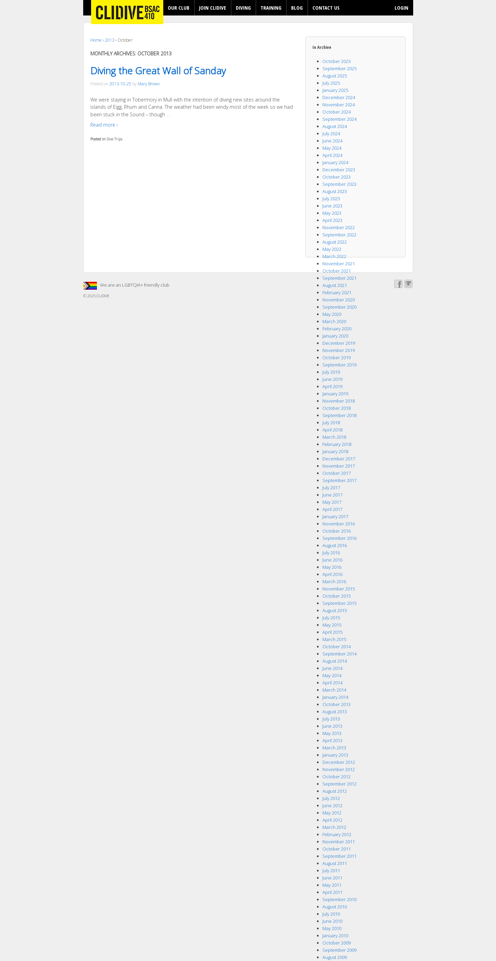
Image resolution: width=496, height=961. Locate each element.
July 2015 (331, 618)
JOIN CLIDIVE (212, 7)
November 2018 (338, 401)
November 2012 (338, 769)
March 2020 (334, 321)
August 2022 (334, 242)
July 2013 (331, 719)
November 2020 (338, 300)
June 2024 (332, 141)
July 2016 (331, 552)
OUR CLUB (178, 7)
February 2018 (336, 444)
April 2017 (332, 509)
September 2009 (339, 950)
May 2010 (331, 928)
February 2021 (336, 292)
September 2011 (339, 856)
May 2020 (331, 314)
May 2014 (331, 675)
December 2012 (338, 762)
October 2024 (336, 112)
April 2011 (332, 892)
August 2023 (334, 191)
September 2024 (339, 119)
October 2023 (336, 177)
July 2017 (331, 487)
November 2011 (338, 842)
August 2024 (334, 126)
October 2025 (336, 61)
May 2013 (331, 733)
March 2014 (334, 690)
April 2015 (332, 632)
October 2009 (336, 943)
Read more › (104, 124)
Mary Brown (149, 84)
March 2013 (334, 748)
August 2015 (334, 610)
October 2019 (336, 357)
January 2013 (335, 755)
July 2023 (331, 198)
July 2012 (331, 798)
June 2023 (332, 206)
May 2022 (331, 249)
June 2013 (332, 726)
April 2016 (332, 574)
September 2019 (339, 365)
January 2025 (335, 90)
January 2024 (335, 162)
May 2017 (331, 502)
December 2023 (338, 170)
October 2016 (336, 531)
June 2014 (332, 668)
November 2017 (338, 466)
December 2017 (338, 459)
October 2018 (336, 408)
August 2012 (334, 791)
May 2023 (331, 213)
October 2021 (336, 271)
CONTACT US (326, 7)
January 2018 (335, 451)
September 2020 (339, 307)
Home (96, 40)
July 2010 (331, 914)
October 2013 (336, 704)
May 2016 (331, 567)
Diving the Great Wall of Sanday (158, 70)
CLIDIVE (102, 295)
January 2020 (335, 336)
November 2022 (338, 227)
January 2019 (335, 394)
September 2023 (339, 184)
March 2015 (334, 639)
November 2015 (338, 589)
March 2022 (334, 256)
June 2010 (332, 921)
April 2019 (332, 386)
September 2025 (339, 68)
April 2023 (332, 220)
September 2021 (339, 278)
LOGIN (401, 7)
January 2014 (335, 697)
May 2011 (331, 885)
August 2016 (334, 545)
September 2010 (339, 899)
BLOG (297, 7)
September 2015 (339, 603)
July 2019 (331, 372)
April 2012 (332, 820)
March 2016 (334, 581)
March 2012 (334, 827)
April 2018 (332, 430)
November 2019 (338, 350)
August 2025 (334, 76)
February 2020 (336, 328)
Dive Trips (114, 138)
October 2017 (336, 473)
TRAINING (271, 7)
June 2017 (332, 495)
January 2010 (335, 935)
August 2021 (334, 285)
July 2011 (331, 870)
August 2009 (334, 957)
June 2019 (332, 379)
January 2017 (335, 516)
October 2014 (336, 646)
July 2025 (331, 83)
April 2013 (332, 740)
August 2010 (334, 907)
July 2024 (331, 133)
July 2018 (331, 422)
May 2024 (331, 148)
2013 (109, 40)
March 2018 (334, 437)
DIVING (243, 7)
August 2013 (334, 711)
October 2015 (336, 596)
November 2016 (338, 524)
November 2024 (338, 105)
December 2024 (338, 97)
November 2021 (338, 263)
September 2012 (339, 784)
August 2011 (334, 863)
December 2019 (338, 343)
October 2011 (336, 849)
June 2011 (332, 878)
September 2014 (339, 654)
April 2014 (332, 683)
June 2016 (332, 560)
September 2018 (339, 415)
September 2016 (339, 538)
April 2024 (332, 155)
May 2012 (331, 813)
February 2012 (336, 834)
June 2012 (332, 805)
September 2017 (339, 480)
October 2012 (336, 776)
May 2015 (331, 625)
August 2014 (334, 661)
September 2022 (339, 235)
